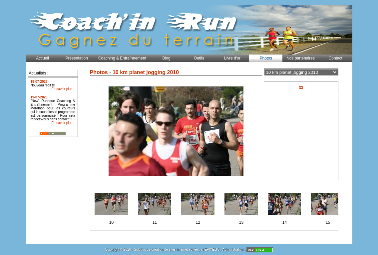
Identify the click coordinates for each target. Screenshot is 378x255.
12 (198, 207)
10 (112, 207)
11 (155, 207)
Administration (232, 249)
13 (241, 207)
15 (328, 207)
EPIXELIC (211, 249)
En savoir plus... (63, 89)
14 (285, 207)
